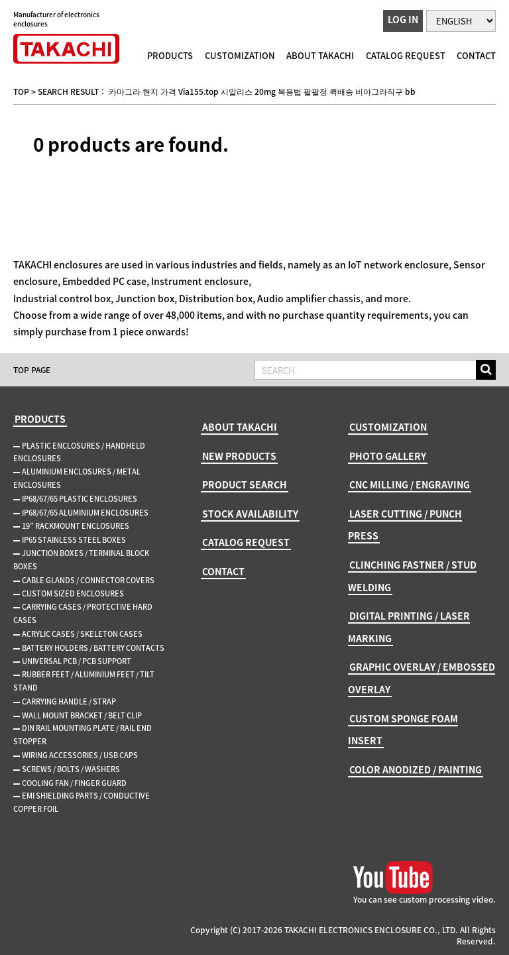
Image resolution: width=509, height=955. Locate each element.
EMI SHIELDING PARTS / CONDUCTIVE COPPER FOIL (81, 802)
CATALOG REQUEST (405, 55)
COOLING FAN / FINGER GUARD (74, 783)
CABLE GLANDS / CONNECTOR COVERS (88, 580)
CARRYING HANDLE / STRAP (69, 701)
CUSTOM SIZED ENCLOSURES (73, 593)
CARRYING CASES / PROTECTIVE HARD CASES (82, 613)
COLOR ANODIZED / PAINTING (415, 769)
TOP (21, 91)
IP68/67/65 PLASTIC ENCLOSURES (79, 498)
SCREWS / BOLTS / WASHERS (71, 769)
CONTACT (476, 55)
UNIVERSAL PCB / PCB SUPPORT (76, 661)
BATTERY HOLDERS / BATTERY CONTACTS (93, 647)
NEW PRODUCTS (239, 456)
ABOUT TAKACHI (320, 55)
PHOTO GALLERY (387, 456)
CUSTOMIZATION (240, 55)
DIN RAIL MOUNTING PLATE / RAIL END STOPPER (82, 734)
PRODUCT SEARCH (244, 484)
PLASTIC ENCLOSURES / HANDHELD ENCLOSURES (79, 452)
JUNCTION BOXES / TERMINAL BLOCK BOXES (81, 559)
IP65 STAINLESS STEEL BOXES (74, 539)
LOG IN (403, 19)
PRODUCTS (170, 55)
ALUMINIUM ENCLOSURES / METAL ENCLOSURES (77, 478)
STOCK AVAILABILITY (250, 513)
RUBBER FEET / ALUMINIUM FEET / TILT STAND (83, 681)
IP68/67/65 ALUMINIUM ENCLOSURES (85, 512)
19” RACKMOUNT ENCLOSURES (75, 526)
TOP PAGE (31, 370)
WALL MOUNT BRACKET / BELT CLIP (82, 715)
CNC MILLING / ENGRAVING (409, 484)
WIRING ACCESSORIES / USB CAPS (80, 755)
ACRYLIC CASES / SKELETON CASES (82, 634)
